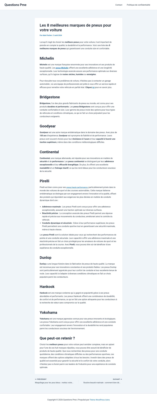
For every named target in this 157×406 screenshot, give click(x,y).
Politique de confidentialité (138, 5)
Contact (119, 5)
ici (93, 87)
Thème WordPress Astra (99, 400)
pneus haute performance (77, 187)
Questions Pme (15, 5)
